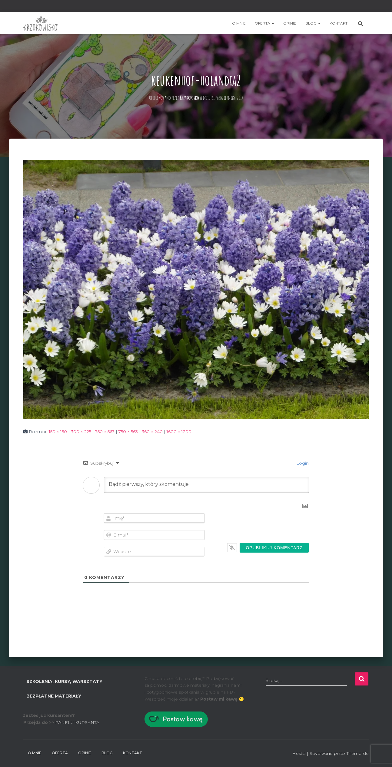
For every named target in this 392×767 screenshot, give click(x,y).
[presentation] (267, 525)
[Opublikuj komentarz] (274, 548)
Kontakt (338, 23)
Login (302, 463)
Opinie (289, 23)
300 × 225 (81, 431)
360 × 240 (152, 431)
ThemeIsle (358, 753)
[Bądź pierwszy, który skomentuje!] (206, 485)
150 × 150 (58, 431)
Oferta (264, 23)
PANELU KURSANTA (77, 722)
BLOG (313, 23)
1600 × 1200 (179, 431)
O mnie (239, 23)
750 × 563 (105, 431)
